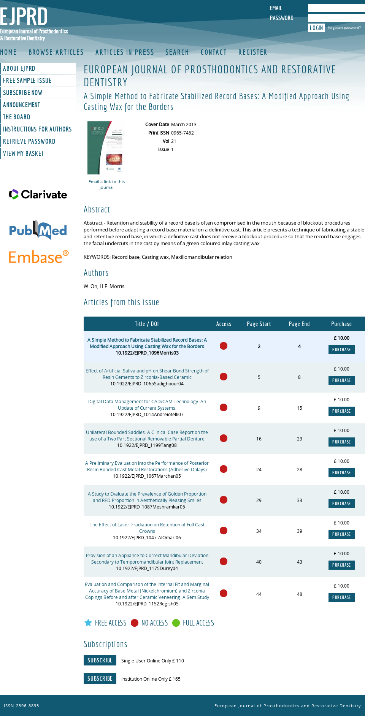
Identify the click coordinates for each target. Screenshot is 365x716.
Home (8, 52)
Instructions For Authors (37, 129)
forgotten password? (344, 27)
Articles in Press (124, 52)
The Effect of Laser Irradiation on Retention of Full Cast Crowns (147, 527)
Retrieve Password (29, 141)
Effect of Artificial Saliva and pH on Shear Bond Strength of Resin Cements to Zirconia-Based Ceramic (147, 374)
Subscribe (100, 660)
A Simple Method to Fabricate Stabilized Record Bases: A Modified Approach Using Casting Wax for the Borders (147, 343)
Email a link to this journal (107, 184)
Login (316, 27)
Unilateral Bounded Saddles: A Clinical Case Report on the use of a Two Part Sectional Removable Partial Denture (147, 435)
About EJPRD (19, 68)
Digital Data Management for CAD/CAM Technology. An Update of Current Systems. (147, 404)
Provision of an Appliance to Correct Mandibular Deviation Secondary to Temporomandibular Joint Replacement (147, 558)
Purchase (341, 349)
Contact (214, 52)
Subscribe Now (23, 93)
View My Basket (23, 153)
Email (276, 8)
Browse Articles (56, 52)
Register (253, 52)
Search (177, 52)
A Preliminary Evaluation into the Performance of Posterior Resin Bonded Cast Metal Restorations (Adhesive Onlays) (147, 466)
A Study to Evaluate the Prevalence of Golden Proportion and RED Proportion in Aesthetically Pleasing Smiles (147, 497)
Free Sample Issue (27, 80)
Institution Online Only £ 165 (151, 679)
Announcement (21, 105)
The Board (16, 117)
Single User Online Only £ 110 (152, 660)
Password (282, 17)
